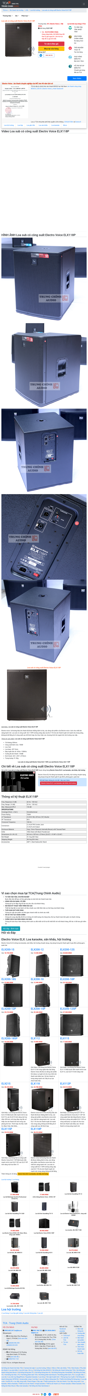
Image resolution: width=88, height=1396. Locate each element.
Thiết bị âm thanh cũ (53, 1384)
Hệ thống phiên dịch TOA (29, 1375)
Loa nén (4, 1377)
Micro (65, 125)
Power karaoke (66, 1384)
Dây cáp (39, 1381)
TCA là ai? (66, 1335)
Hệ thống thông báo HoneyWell (62, 1372)
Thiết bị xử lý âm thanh (26, 1384)
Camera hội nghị (29, 1368)
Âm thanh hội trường (16, 10)
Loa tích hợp (23, 1370)
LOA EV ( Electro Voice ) (44, 89)
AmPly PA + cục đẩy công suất (16, 1381)
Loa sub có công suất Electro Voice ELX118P (57, 10)
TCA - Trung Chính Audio (16, 1323)
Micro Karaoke (13, 1384)
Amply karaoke (40, 1384)
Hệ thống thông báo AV (42, 1372)
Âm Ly (31, 1370)
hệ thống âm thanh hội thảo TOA (12, 1368)
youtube (62, 1331)
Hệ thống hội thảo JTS (12, 1375)
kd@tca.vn (34, 1333)
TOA (69, 1368)
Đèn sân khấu (61, 1368)
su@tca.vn (18, 1330)
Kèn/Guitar (75, 1368)
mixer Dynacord (58, 89)
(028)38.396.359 (14, 1343)
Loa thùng (15, 1179)
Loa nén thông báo (30, 1313)
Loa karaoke (55, 125)
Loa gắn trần (31, 125)
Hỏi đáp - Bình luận (10, 928)
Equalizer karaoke (31, 1377)
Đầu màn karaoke (22, 1386)
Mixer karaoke (76, 1384)
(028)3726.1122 (13, 1359)
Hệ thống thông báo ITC (26, 1372)
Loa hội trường (35, 10)
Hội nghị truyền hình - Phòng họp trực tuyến (60, 1377)
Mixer (49, 1368)
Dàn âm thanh (61, 1381)
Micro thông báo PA (51, 1379)
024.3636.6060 (50, 1330)
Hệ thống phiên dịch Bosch (47, 1375)
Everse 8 (78, 122)
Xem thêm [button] (77, 78)
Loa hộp (20, 125)
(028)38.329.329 (12, 1345)
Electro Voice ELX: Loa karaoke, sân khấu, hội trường (58, 783)
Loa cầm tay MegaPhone (16, 1377)
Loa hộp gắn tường (16, 1313)
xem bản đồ (15, 1357)
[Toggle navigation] (84, 4)
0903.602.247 (9, 1330)
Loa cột (40, 1313)
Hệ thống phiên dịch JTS (66, 1375)
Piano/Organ (32, 1381)
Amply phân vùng (25, 1379)
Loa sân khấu (43, 125)
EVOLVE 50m (69, 122)
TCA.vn (5, 10)
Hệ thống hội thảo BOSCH (42, 1370)
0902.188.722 (37, 1330)
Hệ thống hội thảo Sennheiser (39, 1386)
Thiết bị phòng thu (50, 1381)
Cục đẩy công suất (74, 1381)
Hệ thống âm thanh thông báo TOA (63, 1370)
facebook (63, 1329)
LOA (26, 10)
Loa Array (42, 1377)
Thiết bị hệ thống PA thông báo (70, 1379)
